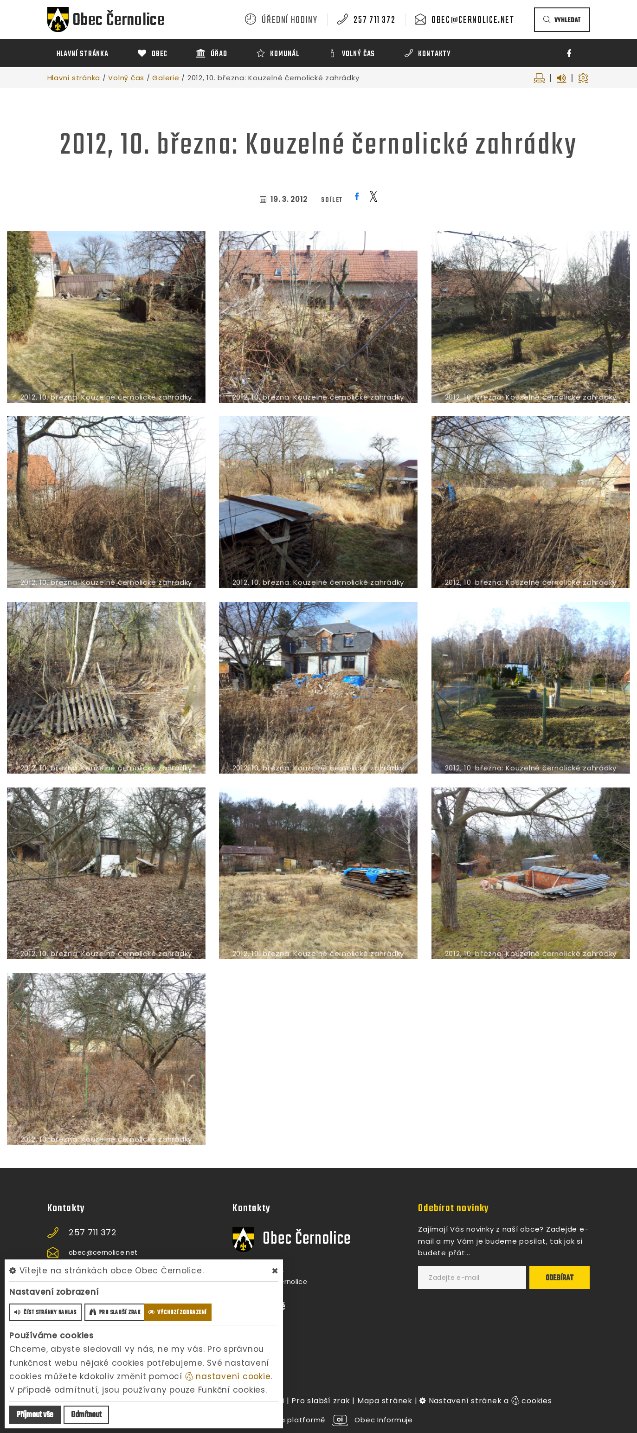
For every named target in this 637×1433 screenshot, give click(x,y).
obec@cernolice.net (473, 20)
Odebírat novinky (453, 1208)
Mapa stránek (384, 1400)
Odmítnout (86, 1415)
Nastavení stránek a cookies (485, 1400)
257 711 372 (374, 20)
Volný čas (126, 78)
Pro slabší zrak (320, 1400)
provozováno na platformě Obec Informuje (318, 1420)
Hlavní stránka (74, 78)
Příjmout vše (35, 1415)
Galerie (165, 78)
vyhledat (562, 20)
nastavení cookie (228, 1376)
